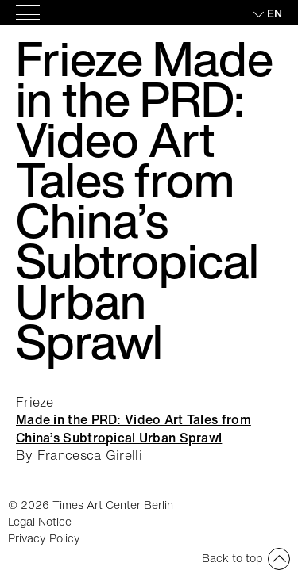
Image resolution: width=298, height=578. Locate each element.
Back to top (232, 557)
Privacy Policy (44, 538)
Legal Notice (40, 521)
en (274, 13)
